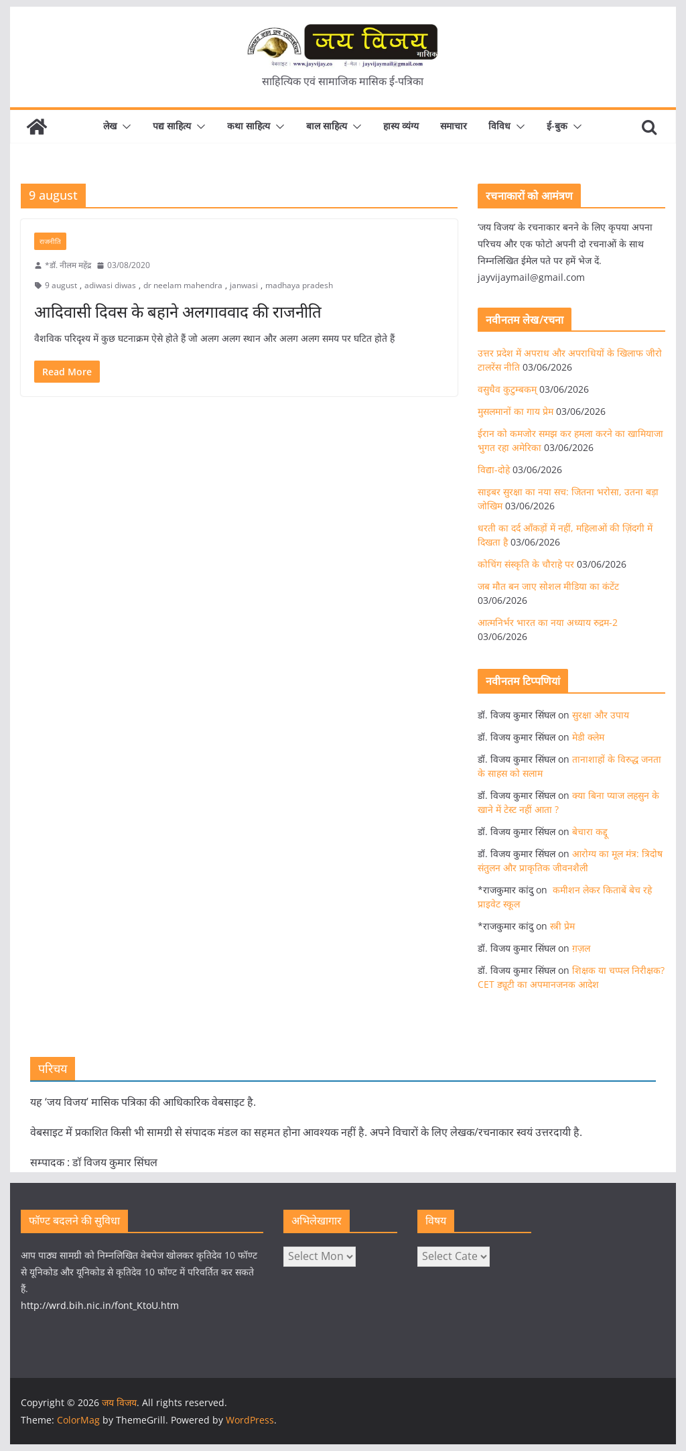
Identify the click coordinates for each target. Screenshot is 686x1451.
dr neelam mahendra (182, 285)
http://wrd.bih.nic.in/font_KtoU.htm (100, 1305)
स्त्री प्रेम (562, 926)
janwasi (244, 285)
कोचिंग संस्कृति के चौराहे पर (526, 564)
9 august (61, 285)
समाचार (453, 125)
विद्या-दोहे (494, 469)
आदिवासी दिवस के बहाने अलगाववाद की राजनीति (178, 311)
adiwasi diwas (110, 285)
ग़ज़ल (581, 948)
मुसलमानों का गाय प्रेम (515, 411)
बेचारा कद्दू (590, 831)
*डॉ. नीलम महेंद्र (68, 265)
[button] (124, 127)
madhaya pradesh (299, 285)
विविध (499, 125)
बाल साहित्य (326, 125)
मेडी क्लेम (588, 737)
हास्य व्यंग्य (401, 125)
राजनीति (50, 241)
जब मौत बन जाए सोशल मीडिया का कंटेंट (548, 586)
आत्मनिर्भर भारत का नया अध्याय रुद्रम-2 (548, 622)
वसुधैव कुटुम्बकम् (507, 389)
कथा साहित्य (248, 125)
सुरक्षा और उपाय (600, 714)
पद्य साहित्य (172, 125)
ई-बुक (557, 125)
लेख (110, 125)
